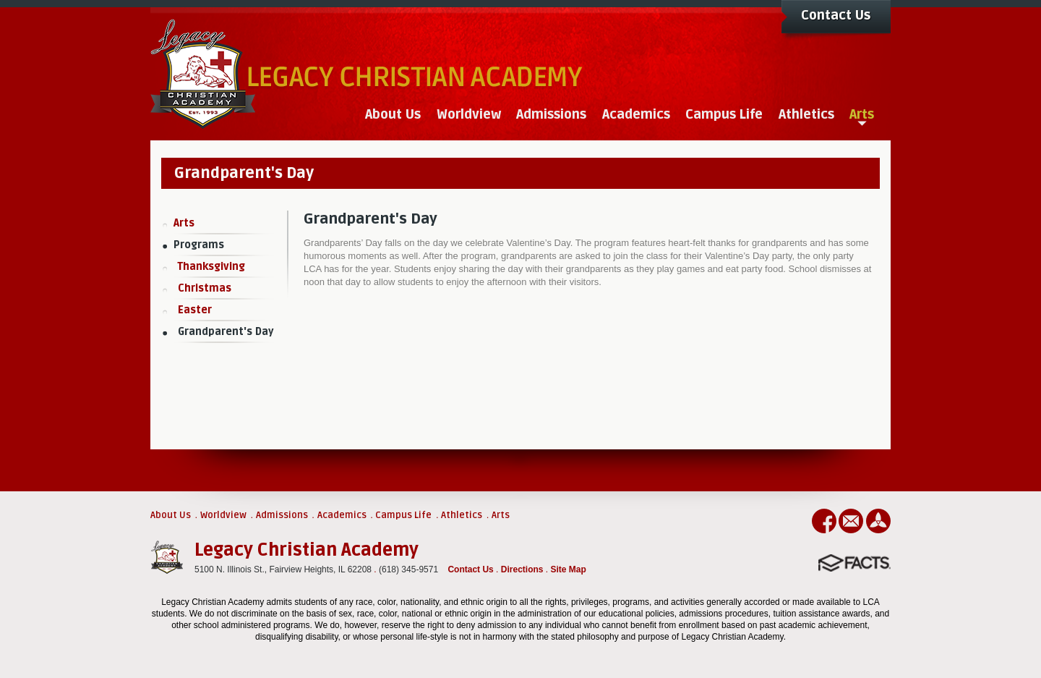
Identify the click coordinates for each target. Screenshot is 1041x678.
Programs (199, 245)
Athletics (461, 515)
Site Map (568, 569)
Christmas (204, 288)
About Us (170, 515)
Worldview (223, 515)
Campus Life (403, 515)
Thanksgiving (211, 266)
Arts (184, 223)
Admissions (282, 515)
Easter (195, 310)
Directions (522, 569)
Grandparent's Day (226, 332)
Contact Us (835, 15)
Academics (342, 515)
